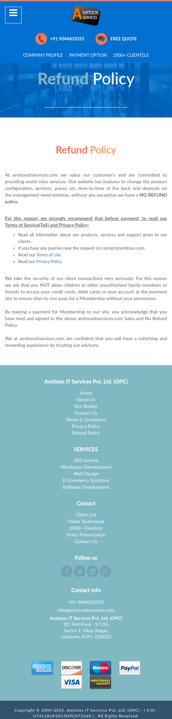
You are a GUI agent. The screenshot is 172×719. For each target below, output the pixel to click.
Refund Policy (86, 433)
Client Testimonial (86, 521)
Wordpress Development (86, 467)
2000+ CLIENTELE (131, 55)
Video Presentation (86, 534)
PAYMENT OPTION (88, 55)
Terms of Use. (49, 255)
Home (86, 393)
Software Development (86, 487)
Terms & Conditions (86, 419)
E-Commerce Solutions (86, 480)
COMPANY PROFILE (43, 55)
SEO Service (86, 460)
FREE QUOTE (116, 39)
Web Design (86, 473)
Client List (86, 514)
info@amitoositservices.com (86, 610)
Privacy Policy (86, 426)
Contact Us (86, 413)
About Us (86, 399)
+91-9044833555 (60, 39)
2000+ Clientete (85, 528)
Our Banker (85, 406)
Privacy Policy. (49, 261)
